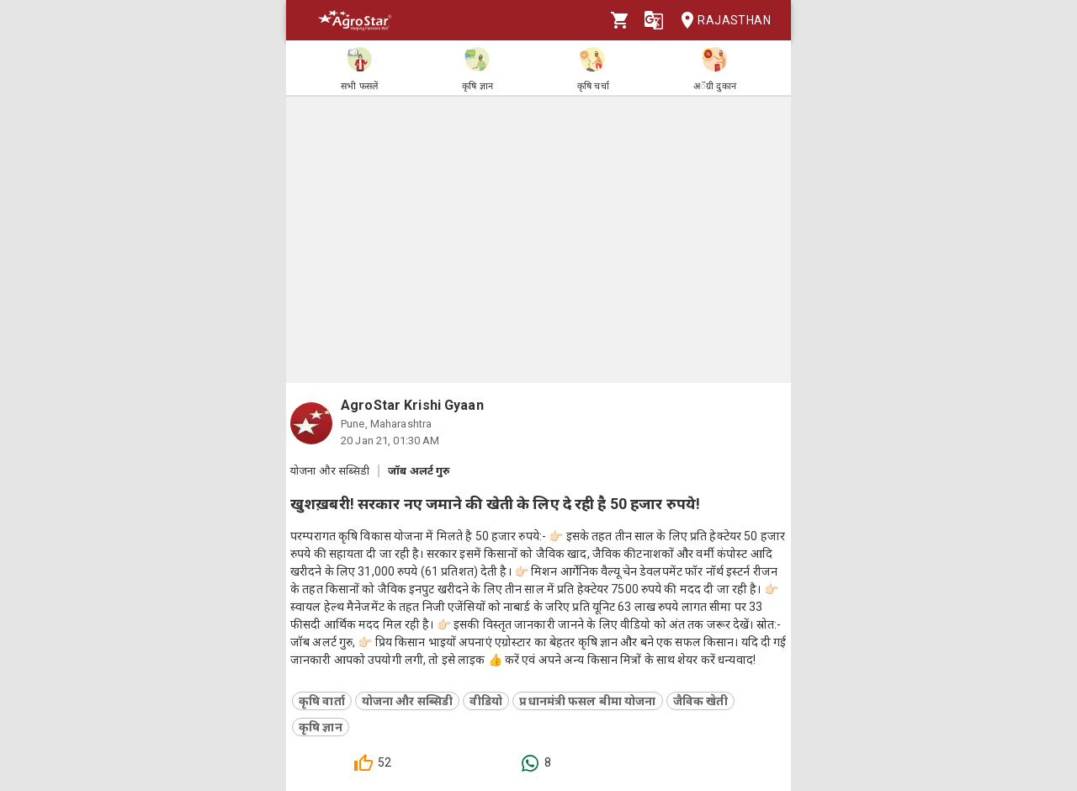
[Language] (654, 20)
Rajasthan (721, 20)
